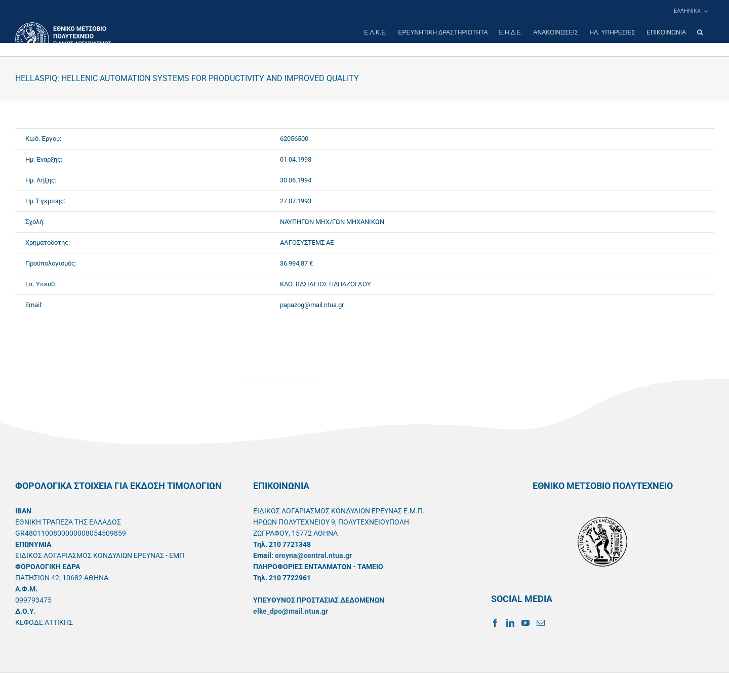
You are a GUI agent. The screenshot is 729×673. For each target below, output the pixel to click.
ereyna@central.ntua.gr (313, 555)
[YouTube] (525, 623)
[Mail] (541, 623)
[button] (700, 32)
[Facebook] (495, 623)
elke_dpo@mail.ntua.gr (290, 611)
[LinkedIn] (510, 623)
